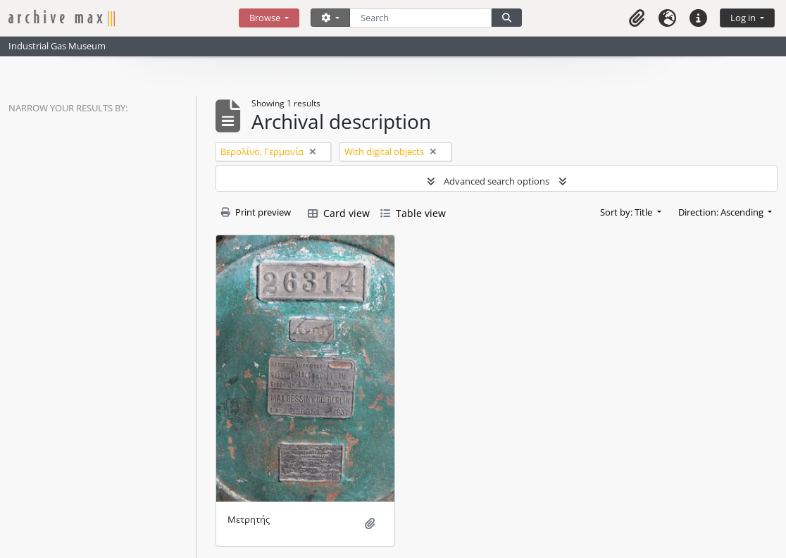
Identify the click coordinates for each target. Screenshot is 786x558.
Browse (265, 17)
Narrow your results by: (67, 107)
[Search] (420, 17)
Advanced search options (496, 181)
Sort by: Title (627, 212)
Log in (744, 17)
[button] (636, 18)
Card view (339, 213)
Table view (413, 213)
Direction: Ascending (722, 212)
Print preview (256, 212)
